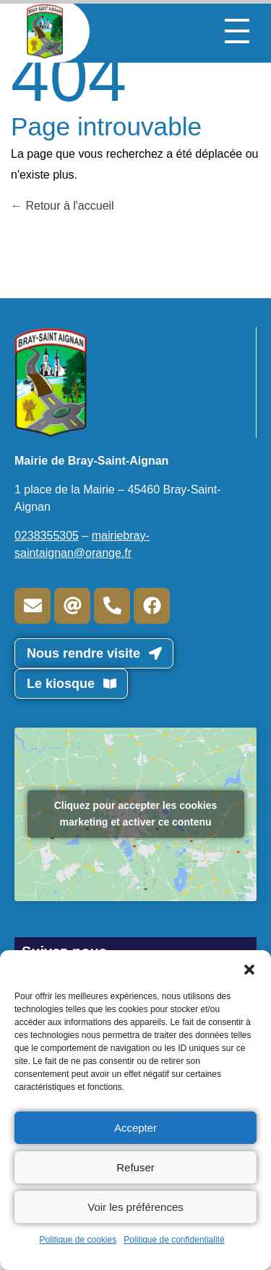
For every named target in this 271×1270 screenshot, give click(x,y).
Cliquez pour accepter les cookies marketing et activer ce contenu (136, 814)
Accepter (135, 1128)
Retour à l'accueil (62, 206)
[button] (249, 968)
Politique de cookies (77, 1240)
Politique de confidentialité (174, 1240)
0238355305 (46, 535)
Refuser (135, 1167)
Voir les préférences (135, 1207)
